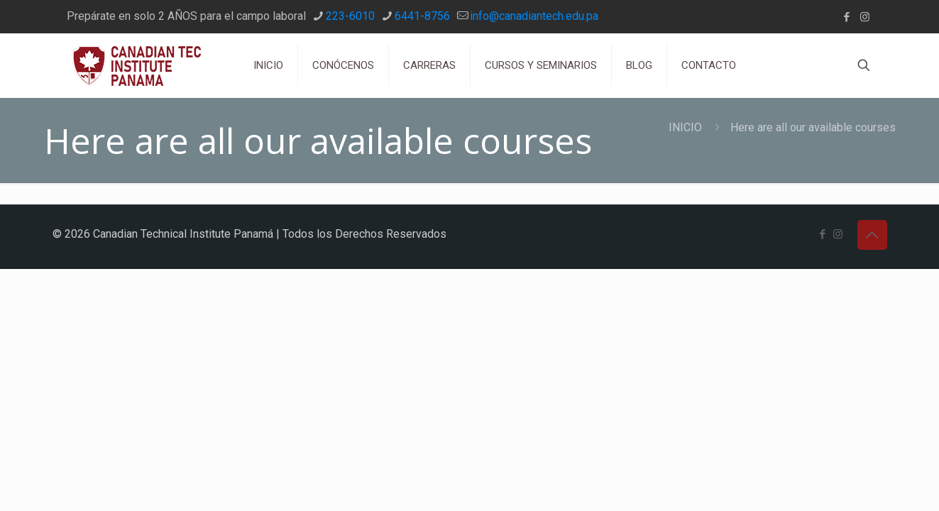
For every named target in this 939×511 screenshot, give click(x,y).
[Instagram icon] (865, 17)
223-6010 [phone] (350, 16)
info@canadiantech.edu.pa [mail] (534, 16)
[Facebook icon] (847, 17)
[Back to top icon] (872, 235)
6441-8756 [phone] (422, 16)
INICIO (685, 127)
